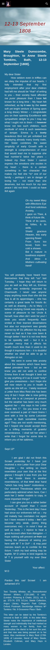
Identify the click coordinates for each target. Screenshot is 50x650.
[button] (3, 3)
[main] (25, 26)
